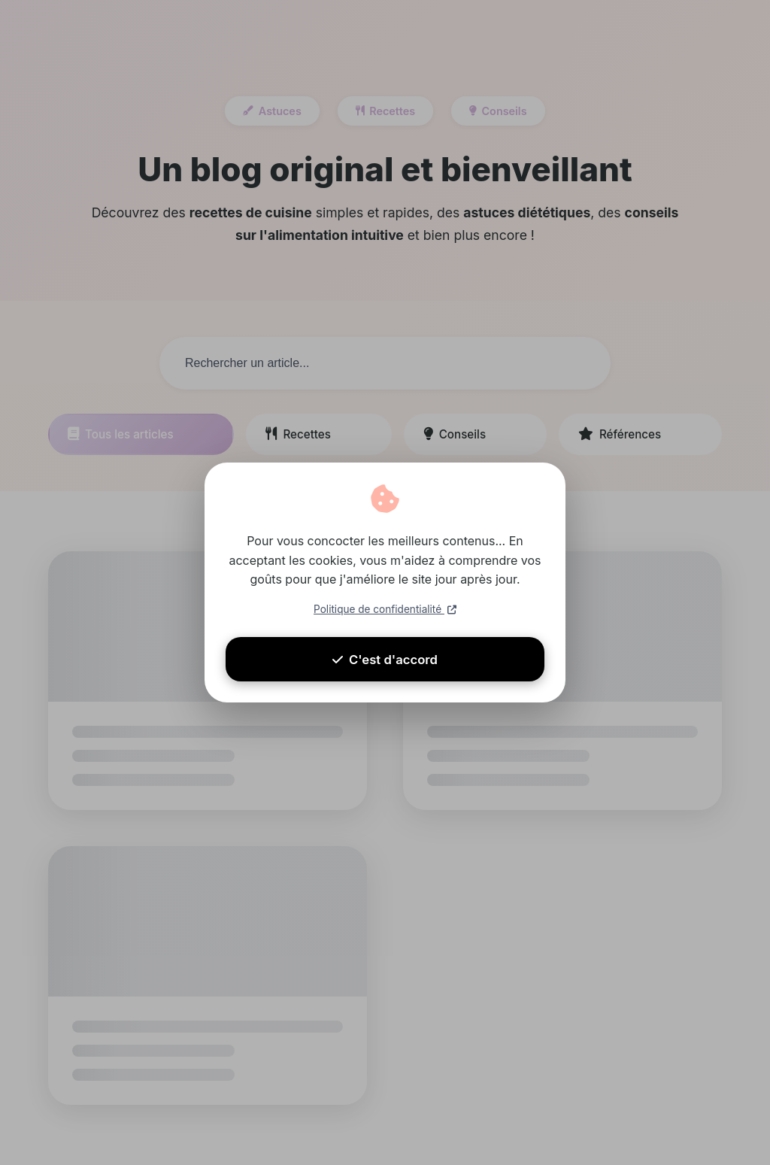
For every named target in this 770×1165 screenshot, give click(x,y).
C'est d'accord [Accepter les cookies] (385, 671)
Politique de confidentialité (385, 612)
